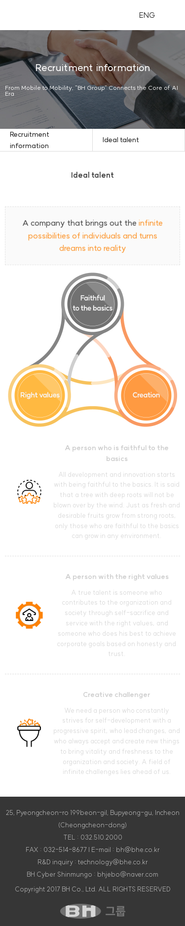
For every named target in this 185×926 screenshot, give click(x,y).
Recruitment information (29, 140)
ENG (147, 15)
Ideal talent (121, 139)
